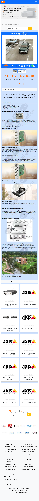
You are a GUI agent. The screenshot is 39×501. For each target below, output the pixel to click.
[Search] (17, 28)
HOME (7, 21)
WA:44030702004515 (23, 492)
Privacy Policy (15, 490)
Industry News (29, 462)
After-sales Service (10, 469)
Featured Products (10, 451)
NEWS (29, 459)
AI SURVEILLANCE (8, 2)
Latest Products (10, 454)
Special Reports (28, 464)
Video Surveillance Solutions (29, 447)
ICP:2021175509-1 (14, 492)
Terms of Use (23, 490)
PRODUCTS (14, 21)
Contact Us (10, 484)
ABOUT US (10, 474)
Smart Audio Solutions (28, 449)
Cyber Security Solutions (29, 454)
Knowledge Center (10, 464)
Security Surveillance (27, 21)
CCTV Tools (10, 462)
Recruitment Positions (10, 482)
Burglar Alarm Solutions (28, 451)
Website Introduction (10, 477)
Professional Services (10, 466)
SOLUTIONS (28, 444)
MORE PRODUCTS (7, 281)
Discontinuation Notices (28, 469)
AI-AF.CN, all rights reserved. (23, 488)
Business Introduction (10, 479)
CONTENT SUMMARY (9, 89)
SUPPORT (10, 459)
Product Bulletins (28, 466)
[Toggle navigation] (36, 2)
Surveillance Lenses (10, 449)
